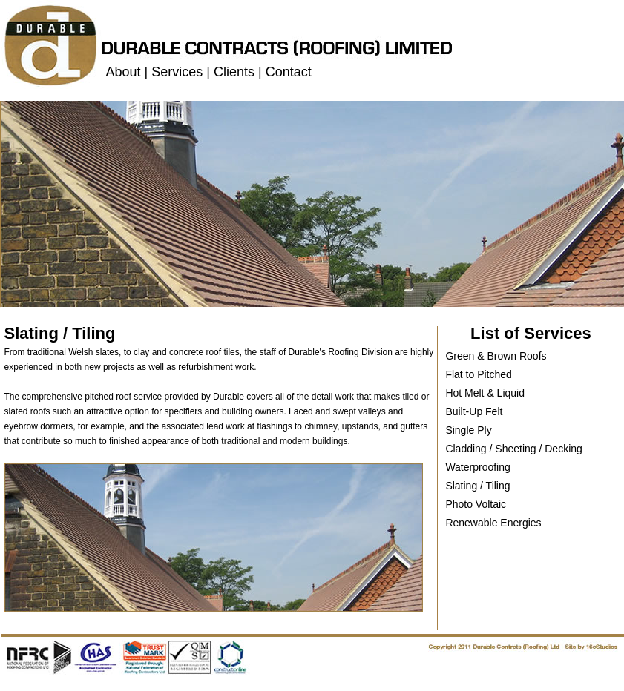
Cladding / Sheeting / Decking (513, 448)
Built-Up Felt (473, 411)
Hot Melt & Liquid (485, 393)
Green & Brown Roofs (495, 356)
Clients (234, 72)
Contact (289, 72)
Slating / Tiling (477, 486)
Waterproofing (477, 467)
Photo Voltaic (475, 504)
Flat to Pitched (478, 374)
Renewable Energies (493, 523)
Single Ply (468, 430)
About (123, 72)
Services (177, 72)
